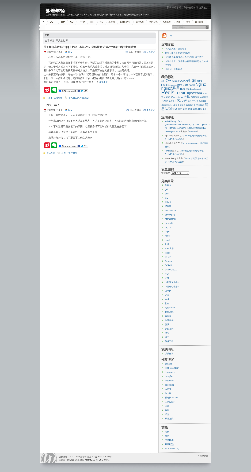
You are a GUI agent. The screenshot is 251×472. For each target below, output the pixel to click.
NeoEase (70, 460)
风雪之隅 (169, 418)
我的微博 (169, 353)
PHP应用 (169, 248)
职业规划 (84, 98)
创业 (167, 299)
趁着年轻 (55, 10)
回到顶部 (204, 455)
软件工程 (169, 341)
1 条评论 (151, 110)
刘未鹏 (168, 393)
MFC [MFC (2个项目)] (180, 85)
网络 (178, 22)
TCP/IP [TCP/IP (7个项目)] (181, 93)
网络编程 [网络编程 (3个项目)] (197, 109)
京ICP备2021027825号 (100, 456)
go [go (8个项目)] (194, 80)
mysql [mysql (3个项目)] (192, 85)
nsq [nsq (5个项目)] (182, 88)
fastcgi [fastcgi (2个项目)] (174, 81)
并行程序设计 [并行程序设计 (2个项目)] (167, 105)
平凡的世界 (74, 98)
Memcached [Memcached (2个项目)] (173, 85)
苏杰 (167, 406)
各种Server (125, 22)
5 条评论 (151, 52)
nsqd (167, 236)
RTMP (168, 257)
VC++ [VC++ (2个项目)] (205, 94)
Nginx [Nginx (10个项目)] (201, 84)
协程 (167, 303)
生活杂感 (153, 22)
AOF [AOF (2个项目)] (163, 81)
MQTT (168, 227)
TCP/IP (168, 265)
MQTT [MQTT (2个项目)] (185, 85)
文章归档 (165, 173)
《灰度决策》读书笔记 (175, 48)
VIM (101, 22)
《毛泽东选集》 (172, 282)
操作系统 (140, 22)
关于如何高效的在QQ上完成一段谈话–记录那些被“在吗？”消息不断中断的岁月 (90, 47)
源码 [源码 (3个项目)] (174, 109)
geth (63, 22)
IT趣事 (50, 98)
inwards (168, 151)
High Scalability (172, 368)
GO (72, 22)
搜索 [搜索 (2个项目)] (175, 105)
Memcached (170, 219)
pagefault (169, 380)
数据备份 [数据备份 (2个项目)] (181, 105)
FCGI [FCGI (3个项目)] (181, 80)
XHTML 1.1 (90, 460)
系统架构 (167, 22)
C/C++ (53, 22)
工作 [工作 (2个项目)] (194, 101)
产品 (167, 295)
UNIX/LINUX (171, 270)
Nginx (167, 231)
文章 (169, 440)
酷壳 (167, 414)
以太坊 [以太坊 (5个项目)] (185, 97)
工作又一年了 (51, 105)
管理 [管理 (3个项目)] (190, 109)
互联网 (111, 22)
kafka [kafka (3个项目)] (199, 80)
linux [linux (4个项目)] (164, 84)
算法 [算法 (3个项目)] (185, 109)
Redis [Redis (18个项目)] (167, 92)
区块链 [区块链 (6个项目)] (182, 101)
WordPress (49, 458)
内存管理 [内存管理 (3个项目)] (195, 97)
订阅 (170, 35)
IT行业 (82, 22)
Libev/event (170, 210)
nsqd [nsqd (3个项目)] (188, 89)
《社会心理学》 (172, 286)
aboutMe (199, 22)
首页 (44, 22)
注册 (167, 431)
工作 (63, 153)
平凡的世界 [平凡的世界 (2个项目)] (201, 101)
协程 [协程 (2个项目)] (189, 101)
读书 (188, 22)
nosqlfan (169, 376)
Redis (167, 253)
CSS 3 (102, 460)
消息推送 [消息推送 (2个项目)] (200, 105)
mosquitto (169, 223)
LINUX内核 (170, 215)
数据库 (168, 316)
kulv (70, 52)
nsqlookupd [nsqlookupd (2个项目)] (196, 89)
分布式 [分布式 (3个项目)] (164, 101)
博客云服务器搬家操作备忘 (177, 53)
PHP (92, 22)
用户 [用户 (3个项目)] (179, 109)
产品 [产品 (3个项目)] (173, 97)
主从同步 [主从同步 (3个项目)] (165, 97)
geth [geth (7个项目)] (187, 80)
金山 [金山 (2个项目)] (204, 109)
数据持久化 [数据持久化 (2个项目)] (191, 105)
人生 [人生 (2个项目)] (178, 97)
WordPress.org (172, 448)
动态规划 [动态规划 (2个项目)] (172, 101)
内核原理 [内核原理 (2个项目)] (204, 97)
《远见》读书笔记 (173, 69)
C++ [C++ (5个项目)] (168, 80)
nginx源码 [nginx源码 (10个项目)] (170, 88)
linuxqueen (170, 372)
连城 (167, 410)
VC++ (167, 274)
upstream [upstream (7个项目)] (194, 93)
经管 (167, 333)
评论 (169, 444)
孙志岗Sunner (171, 397)
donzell (168, 364)
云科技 (168, 389)
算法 (167, 324)
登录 (167, 436)
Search (168, 261)
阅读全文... (104, 82)
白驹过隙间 (170, 402)
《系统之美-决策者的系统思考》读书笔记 (184, 57)
